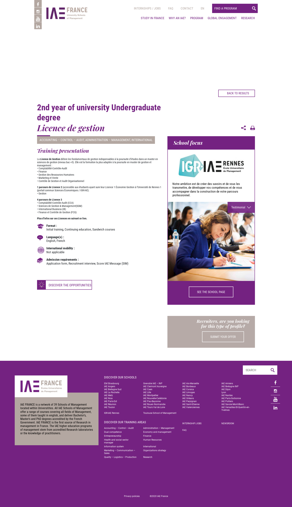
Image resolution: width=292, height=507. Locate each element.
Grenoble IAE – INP (152, 383)
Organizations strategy (154, 450)
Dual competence (113, 432)
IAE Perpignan (189, 401)
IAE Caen (147, 389)
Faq (170, 8)
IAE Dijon (226, 389)
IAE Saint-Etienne (190, 404)
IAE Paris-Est (110, 401)
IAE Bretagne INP (230, 386)
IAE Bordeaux (189, 386)
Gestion (42, 193)
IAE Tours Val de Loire (154, 407)
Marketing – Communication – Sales (119, 452)
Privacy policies (132, 496)
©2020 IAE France (159, 496)
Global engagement (222, 18)
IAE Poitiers (227, 401)
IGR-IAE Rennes (111, 413)
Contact (187, 8)
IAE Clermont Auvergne (154, 386)
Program (196, 18)
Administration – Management (107, 140)
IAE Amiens (227, 383)
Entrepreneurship (112, 436)
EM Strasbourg (111, 383)
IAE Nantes (227, 395)
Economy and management (157, 432)
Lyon (223, 392)
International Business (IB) (52, 209)
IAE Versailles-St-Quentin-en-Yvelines (235, 408)
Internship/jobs (191, 423)
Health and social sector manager (116, 441)
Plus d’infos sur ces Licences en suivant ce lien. (62, 218)
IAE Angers (109, 386)
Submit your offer (223, 337)
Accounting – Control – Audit (61, 140)
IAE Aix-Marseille (190, 383)
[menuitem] (202, 8)
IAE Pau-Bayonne (152, 401)
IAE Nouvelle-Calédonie (154, 398)
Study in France (152, 18)
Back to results (235, 93)
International (142, 140)
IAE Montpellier (150, 395)
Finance (147, 436)
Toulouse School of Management (159, 413)
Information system (114, 446)
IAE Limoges (188, 392)
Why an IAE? (177, 18)
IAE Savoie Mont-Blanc (232, 404)
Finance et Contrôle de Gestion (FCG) (58, 212)
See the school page (211, 292)
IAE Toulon (109, 407)
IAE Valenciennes (191, 407)
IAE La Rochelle (111, 392)
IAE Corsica (188, 389)
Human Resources (152, 440)
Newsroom (227, 423)
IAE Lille (147, 392)
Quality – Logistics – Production (120, 457)
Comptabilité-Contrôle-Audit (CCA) (56, 202)
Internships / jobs (147, 8)
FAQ (184, 430)
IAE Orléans (188, 398)
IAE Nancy (187, 395)
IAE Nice (108, 398)
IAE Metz (108, 395)
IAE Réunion (110, 404)
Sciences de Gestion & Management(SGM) (60, 205)
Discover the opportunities (70, 285)
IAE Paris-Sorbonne (231, 398)
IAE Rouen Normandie (154, 404)
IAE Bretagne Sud (112, 389)
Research (248, 18)
